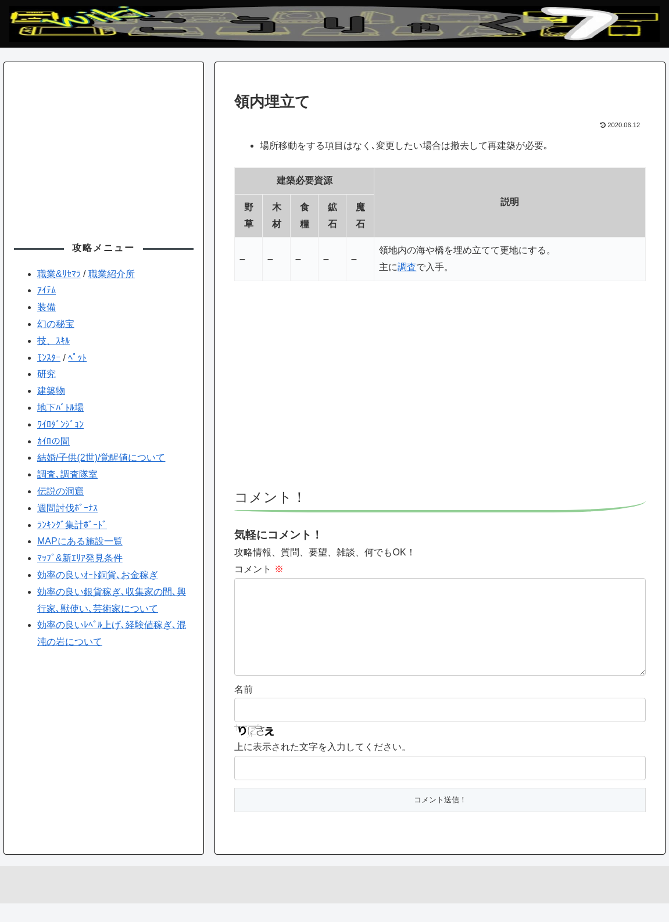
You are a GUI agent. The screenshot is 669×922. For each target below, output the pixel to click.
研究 (46, 374)
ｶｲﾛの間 (53, 441)
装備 (46, 307)
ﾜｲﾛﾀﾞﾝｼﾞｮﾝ (60, 424)
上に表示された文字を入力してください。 (322, 765)
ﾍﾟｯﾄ (77, 358)
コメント (258, 569)
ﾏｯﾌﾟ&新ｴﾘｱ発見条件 (80, 558)
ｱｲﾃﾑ (46, 290)
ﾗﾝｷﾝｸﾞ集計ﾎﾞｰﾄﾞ (72, 525)
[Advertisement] (440, 390)
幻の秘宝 (55, 324)
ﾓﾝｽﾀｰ (48, 358)
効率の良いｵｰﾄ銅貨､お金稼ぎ (97, 575)
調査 (407, 267)
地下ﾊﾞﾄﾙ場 (60, 407)
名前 (243, 708)
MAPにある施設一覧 (80, 541)
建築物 (51, 391)
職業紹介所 (111, 274)
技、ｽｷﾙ (53, 341)
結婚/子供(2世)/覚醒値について (101, 457)
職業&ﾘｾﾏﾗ (59, 274)
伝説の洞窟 (60, 491)
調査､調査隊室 (67, 474)
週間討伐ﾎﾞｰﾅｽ (67, 508)
